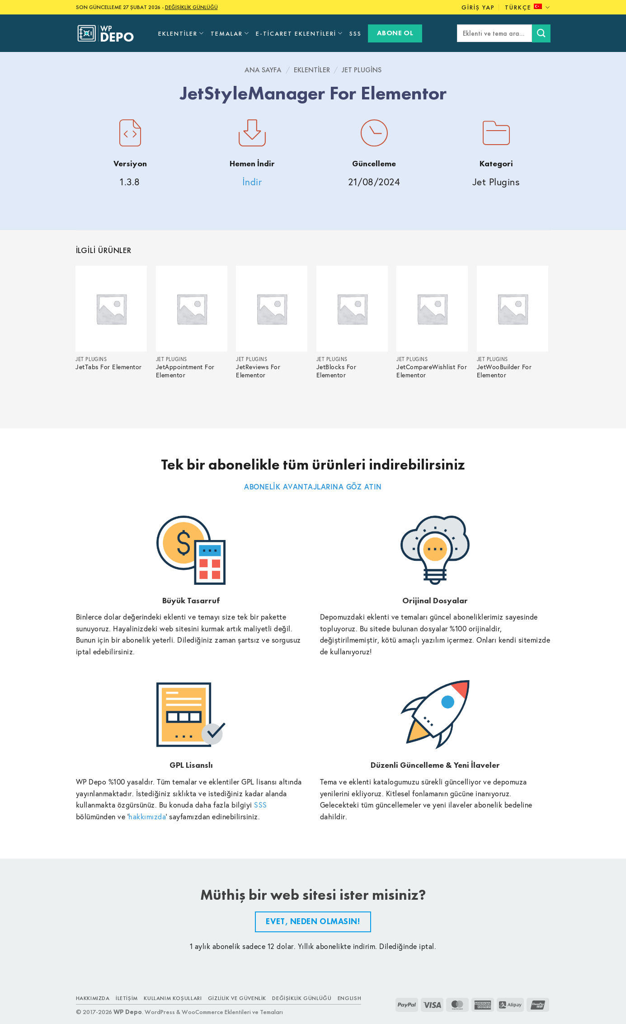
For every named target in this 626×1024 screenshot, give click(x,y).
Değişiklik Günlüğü (301, 998)
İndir (252, 182)
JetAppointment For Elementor (185, 371)
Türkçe (527, 7)
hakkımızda (147, 816)
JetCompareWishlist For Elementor (431, 371)
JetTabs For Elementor (108, 367)
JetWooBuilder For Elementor (504, 371)
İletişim (127, 998)
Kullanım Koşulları (173, 998)
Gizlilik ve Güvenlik (237, 998)
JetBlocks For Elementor (336, 371)
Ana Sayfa (263, 70)
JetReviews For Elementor (258, 371)
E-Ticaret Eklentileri (299, 33)
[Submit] (541, 33)
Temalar (230, 33)
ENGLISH (349, 998)
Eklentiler (181, 33)
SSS (355, 33)
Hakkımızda (93, 998)
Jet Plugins (361, 70)
